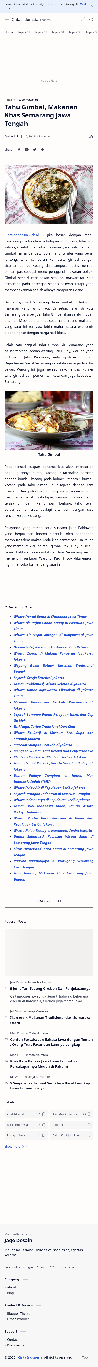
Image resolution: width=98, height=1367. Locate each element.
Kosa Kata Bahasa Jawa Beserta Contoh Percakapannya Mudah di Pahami (43, 1064)
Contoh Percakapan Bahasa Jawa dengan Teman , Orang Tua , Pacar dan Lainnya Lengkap (51, 1042)
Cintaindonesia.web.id (22, 235)
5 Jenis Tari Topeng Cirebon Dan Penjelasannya (50, 988)
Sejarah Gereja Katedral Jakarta (39, 677)
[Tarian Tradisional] (39, 982)
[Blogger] (72, 1125)
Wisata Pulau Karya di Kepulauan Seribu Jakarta (52, 800)
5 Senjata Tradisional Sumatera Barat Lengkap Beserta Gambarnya (50, 1086)
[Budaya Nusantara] (26, 1135)
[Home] (9, 32)
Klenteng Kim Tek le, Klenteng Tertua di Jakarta (52, 757)
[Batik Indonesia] (26, 1125)
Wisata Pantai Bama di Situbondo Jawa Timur (50, 616)
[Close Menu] (92, 6)
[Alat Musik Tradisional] (72, 1114)
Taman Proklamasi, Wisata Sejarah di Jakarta (50, 683)
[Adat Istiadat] (26, 1114)
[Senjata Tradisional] (40, 1077)
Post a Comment (49, 900)
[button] (83, 19)
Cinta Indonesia (24, 19)
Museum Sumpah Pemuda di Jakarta (43, 745)
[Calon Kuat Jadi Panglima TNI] (72, 1135)
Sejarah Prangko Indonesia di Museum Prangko (52, 793)
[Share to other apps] (42, 150)
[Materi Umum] (38, 1033)
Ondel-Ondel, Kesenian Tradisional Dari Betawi (51, 647)
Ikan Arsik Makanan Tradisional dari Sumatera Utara (50, 1020)
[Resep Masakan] (37, 1011)
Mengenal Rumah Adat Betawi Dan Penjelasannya (53, 751)
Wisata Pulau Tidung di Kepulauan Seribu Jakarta (53, 830)
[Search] (91, 19)
